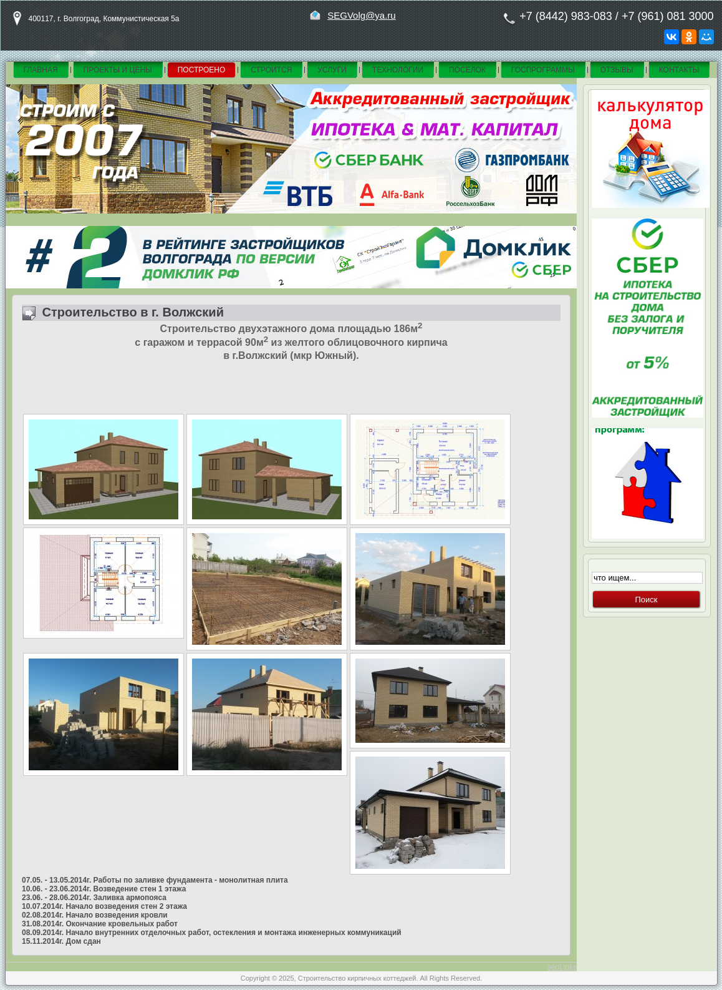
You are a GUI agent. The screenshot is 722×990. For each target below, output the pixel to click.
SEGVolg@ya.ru (361, 15)
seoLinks (562, 967)
